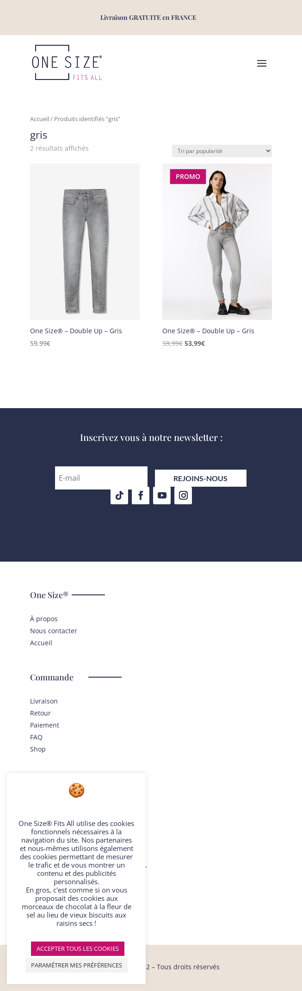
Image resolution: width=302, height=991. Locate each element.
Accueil (39, 119)
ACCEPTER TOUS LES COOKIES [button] (78, 948)
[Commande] (222, 151)
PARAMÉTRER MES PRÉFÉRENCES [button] (76, 965)
